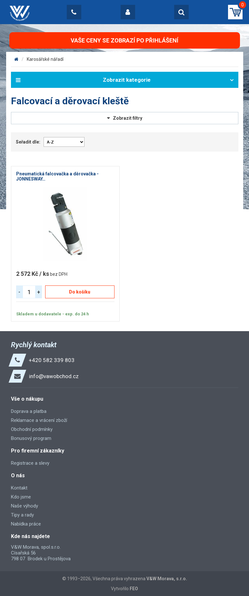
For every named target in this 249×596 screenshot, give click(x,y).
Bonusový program (31, 438)
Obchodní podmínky (32, 429)
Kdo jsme (21, 497)
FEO (134, 588)
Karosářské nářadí (45, 59)
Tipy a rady (22, 515)
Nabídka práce (26, 524)
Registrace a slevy (30, 463)
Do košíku (79, 291)
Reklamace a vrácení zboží (39, 420)
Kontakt (19, 488)
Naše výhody (24, 506)
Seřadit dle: (28, 141)
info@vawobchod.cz (54, 376)
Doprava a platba (28, 411)
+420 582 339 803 (52, 360)
